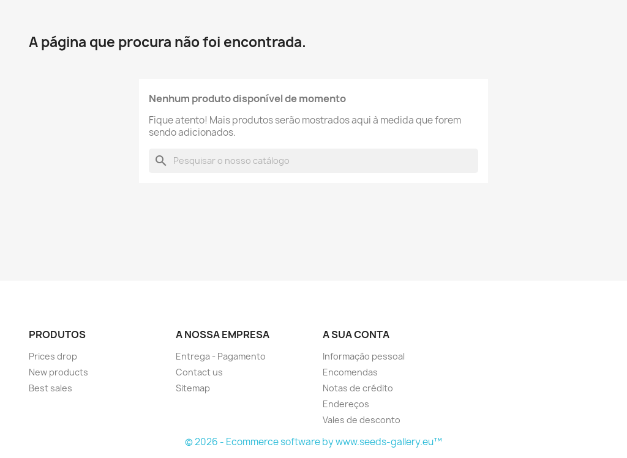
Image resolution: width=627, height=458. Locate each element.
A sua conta (356, 334)
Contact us (199, 372)
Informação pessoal (364, 356)
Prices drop (53, 356)
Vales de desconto (361, 420)
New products (58, 372)
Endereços (346, 404)
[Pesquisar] (313, 161)
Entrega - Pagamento (221, 356)
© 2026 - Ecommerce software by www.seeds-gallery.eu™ (313, 441)
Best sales (50, 388)
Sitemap (193, 388)
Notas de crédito (358, 388)
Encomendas (350, 372)
